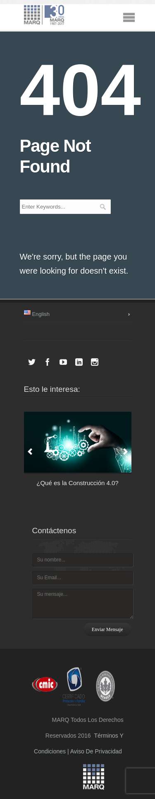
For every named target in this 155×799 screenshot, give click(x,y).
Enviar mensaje (107, 629)
